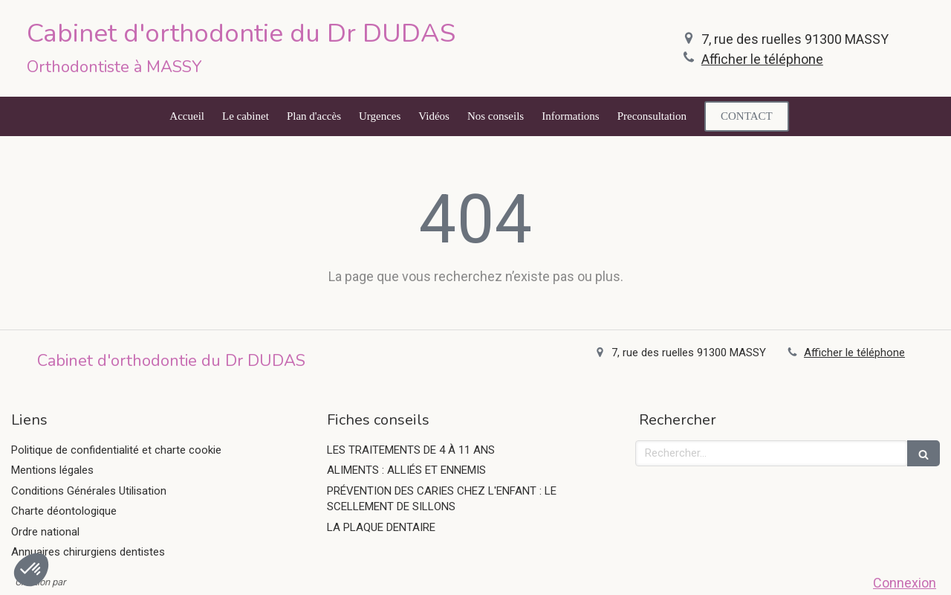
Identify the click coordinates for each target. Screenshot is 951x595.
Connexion (904, 583)
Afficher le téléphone (762, 59)
